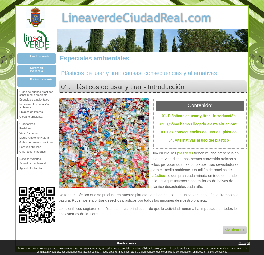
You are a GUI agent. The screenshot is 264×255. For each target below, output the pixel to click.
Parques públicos (30, 147)
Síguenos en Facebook (20, 179)
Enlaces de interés (31, 111)
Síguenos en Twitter (29, 179)
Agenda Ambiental (30, 168)
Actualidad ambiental (32, 163)
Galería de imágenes (32, 151)
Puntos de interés (41, 79)
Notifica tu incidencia (36, 69)
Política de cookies (216, 251)
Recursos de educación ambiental (34, 106)
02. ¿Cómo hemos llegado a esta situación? (198, 124)
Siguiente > (235, 230)
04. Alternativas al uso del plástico (199, 140)
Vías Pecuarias (28, 133)
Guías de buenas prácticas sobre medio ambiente (36, 93)
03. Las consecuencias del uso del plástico (199, 132)
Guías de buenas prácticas (36, 142)
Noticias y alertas (30, 158)
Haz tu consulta (40, 56)
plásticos (185, 153)
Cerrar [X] (244, 243)
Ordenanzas (27, 123)
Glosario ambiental (31, 116)
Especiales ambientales (34, 99)
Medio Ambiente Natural (34, 137)
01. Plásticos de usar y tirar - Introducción (199, 116)
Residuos (25, 128)
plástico (158, 176)
